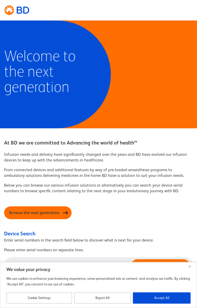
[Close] (192, 266)
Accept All (161, 298)
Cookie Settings (39, 298)
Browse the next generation (34, 213)
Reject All (102, 298)
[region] (98, 285)
